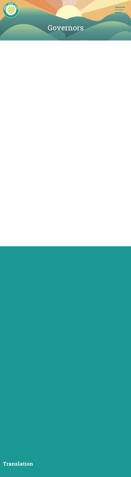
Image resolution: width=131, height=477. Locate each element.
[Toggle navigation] (120, 10)
